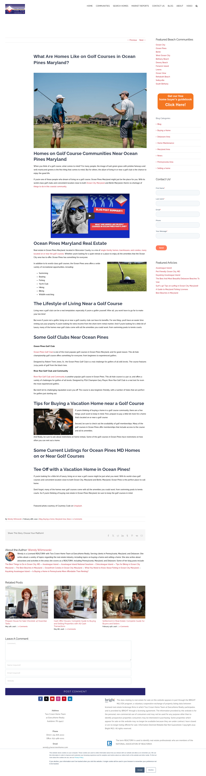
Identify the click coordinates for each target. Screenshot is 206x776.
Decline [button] (151, 770)
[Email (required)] (68, 673)
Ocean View (161, 73)
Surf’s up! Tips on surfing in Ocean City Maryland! (177, 286)
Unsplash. (78, 506)
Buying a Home (49, 519)
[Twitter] (46, 699)
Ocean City (160, 45)
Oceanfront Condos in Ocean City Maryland (63, 568)
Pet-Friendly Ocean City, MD (168, 271)
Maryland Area (60, 519)
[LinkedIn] (70, 699)
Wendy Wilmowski (15, 519)
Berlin (158, 52)
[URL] (68, 680)
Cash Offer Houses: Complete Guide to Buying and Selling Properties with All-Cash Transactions (75, 623)
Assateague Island (50, 564)
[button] (196, 5)
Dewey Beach (162, 62)
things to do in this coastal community (50, 186)
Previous (133, 40)
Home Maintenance (165, 143)
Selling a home (163, 168)
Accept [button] (139, 770)
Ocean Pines (161, 48)
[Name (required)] (68, 665)
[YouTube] (52, 699)
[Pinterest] (64, 699)
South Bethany (162, 84)
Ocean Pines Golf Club (43, 352)
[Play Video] (90, 216)
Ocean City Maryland (96, 183)
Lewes (158, 70)
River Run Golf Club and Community (49, 377)
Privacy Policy (79, 757)
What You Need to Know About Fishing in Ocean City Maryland (112, 568)
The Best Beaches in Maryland (29, 568)
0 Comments (77, 519)
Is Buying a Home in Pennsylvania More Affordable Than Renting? (60, 571)
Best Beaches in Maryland (167, 293)
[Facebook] (40, 699)
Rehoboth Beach (163, 77)
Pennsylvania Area (165, 162)
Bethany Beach (162, 59)
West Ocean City (163, 55)
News (69, 519)
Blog (40, 519)
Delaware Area (163, 137)
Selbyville (160, 80)
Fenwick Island (162, 66)
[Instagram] (58, 699)
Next (141, 40)
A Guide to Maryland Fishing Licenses (172, 289)
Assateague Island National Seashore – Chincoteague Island (87, 564)
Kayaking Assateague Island (17, 571)
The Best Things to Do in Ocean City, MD (22, 564)
